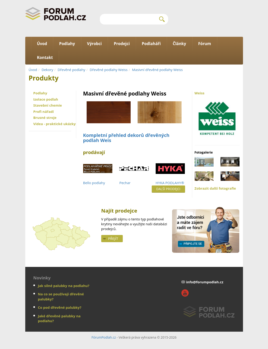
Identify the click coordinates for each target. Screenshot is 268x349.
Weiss (217, 115)
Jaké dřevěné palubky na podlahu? (59, 318)
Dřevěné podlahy (71, 69)
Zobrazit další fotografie (215, 188)
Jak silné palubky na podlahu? (63, 285)
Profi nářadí (43, 111)
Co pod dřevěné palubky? (60, 307)
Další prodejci (168, 189)
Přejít (113, 238)
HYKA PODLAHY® (170, 182)
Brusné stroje (45, 117)
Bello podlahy (94, 182)
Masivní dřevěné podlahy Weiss (157, 69)
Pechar (124, 182)
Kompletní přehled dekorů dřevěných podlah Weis (126, 137)
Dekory (47, 69)
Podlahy (40, 93)
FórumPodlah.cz (103, 337)
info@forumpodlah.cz (204, 282)
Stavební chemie (47, 105)
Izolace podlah (45, 99)
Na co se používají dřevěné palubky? (61, 296)
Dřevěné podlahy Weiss (108, 69)
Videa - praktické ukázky (54, 123)
